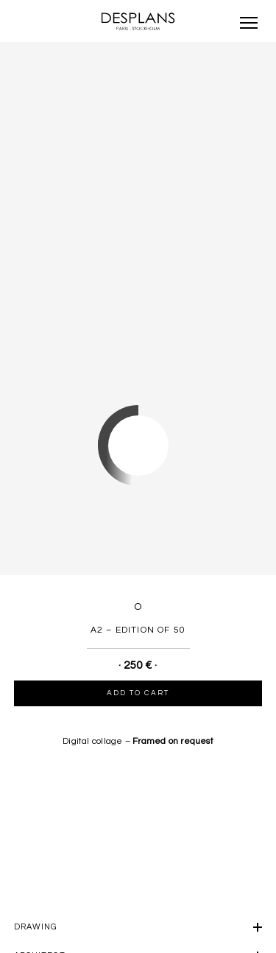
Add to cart (138, 693)
